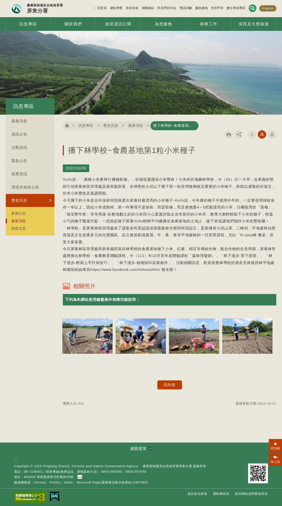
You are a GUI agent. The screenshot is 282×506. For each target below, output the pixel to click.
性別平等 (217, 8)
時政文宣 (18, 228)
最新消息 (19, 121)
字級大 (272, 134)
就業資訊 (19, 174)
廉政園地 (201, 8)
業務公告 (18, 213)
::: (94, 8)
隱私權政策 (221, 493)
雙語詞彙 (186, 8)
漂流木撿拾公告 (25, 187)
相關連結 (148, 8)
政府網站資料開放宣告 (251, 493)
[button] (169, 299)
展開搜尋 (252, 8)
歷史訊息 (19, 200)
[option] (87, 336)
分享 (238, 134)
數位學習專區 (236, 8)
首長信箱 (132, 8)
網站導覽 (116, 8)
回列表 (170, 385)
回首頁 (102, 8)
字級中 (262, 134)
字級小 (252, 134)
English (268, 8)
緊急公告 (19, 161)
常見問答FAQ (166, 8)
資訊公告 (19, 134)
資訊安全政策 (197, 493)
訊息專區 (86, 125)
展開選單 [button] (138, 448)
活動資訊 (19, 147)
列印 (228, 134)
